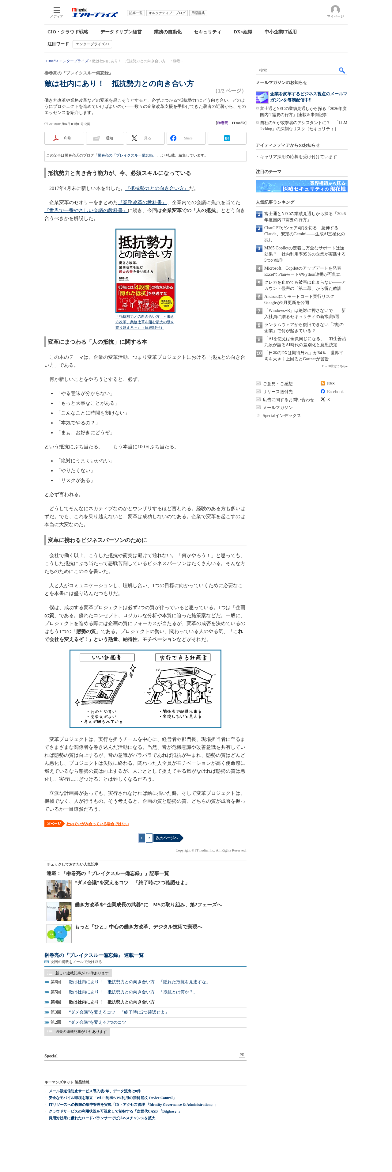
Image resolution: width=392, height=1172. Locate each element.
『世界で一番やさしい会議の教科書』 (86, 210)
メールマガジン (278, 407)
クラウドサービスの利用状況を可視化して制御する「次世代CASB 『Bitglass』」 (115, 1111)
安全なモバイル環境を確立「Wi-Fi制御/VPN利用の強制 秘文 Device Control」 (112, 1098)
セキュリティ (207, 31)
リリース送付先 (278, 391)
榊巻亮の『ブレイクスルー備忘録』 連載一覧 (94, 955)
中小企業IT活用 (281, 31)
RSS (331, 383)
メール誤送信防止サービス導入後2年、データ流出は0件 (95, 1091)
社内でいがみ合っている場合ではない (97, 824)
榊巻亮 (222, 123)
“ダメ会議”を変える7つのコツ (97, 1022)
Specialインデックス (282, 415)
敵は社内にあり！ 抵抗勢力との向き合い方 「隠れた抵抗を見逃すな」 (139, 982)
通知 (109, 138)
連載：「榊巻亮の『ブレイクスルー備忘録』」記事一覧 (108, 873)
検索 (342, 70)
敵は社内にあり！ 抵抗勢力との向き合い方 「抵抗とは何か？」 (133, 992)
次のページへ (167, 838)
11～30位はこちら (334, 366)
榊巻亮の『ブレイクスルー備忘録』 (127, 155)
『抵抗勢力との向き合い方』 (157, 188)
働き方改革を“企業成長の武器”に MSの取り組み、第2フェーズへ (148, 904)
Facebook (335, 391)
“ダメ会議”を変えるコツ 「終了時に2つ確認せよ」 (132, 882)
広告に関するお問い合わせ (288, 399)
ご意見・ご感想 (278, 383)
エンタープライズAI (92, 44)
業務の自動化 (168, 31)
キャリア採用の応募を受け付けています (298, 156)
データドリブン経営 (121, 31)
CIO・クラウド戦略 (67, 31)
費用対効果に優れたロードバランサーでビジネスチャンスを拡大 (102, 1118)
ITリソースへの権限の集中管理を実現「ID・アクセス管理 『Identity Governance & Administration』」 (133, 1104)
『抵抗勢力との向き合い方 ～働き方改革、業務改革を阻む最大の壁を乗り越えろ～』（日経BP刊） (144, 322)
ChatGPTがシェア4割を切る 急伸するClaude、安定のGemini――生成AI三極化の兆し (304, 234)
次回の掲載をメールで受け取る (76, 962)
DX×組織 (243, 31)
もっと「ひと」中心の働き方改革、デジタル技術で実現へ (138, 926)
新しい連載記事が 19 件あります (82, 973)
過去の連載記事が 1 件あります (81, 1032)
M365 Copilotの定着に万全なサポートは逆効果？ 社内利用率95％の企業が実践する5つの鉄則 (305, 254)
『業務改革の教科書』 (142, 202)
